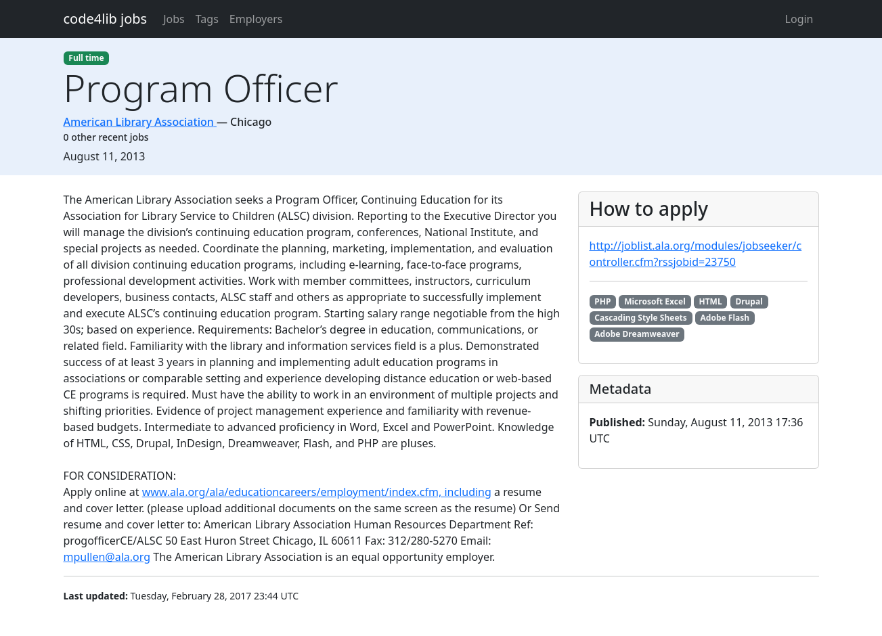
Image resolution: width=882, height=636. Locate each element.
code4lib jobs (106, 18)
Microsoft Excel (655, 301)
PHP (602, 301)
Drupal (748, 301)
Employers (256, 19)
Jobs (174, 19)
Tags (207, 19)
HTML (710, 301)
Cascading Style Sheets (640, 317)
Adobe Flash (725, 317)
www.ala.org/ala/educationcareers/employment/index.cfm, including (316, 491)
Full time (86, 58)
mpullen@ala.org (107, 556)
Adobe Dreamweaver (636, 334)
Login (799, 19)
